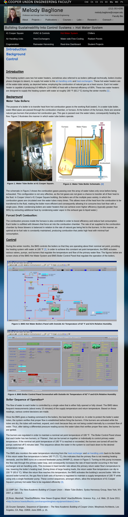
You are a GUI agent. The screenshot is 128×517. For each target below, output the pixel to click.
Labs (79, 20)
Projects (36, 20)
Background (15, 54)
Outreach (107, 20)
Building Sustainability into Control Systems (38, 28)
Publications (51, 20)
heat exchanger (75, 453)
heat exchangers (84, 81)
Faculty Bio (117, 16)
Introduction (16, 49)
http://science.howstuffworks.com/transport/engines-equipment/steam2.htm (42, 501)
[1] (108, 91)
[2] (102, 184)
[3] (45, 249)
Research (92, 20)
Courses (67, 20)
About (25, 20)
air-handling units (64, 81)
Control (12, 59)
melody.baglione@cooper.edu (109, 12)
